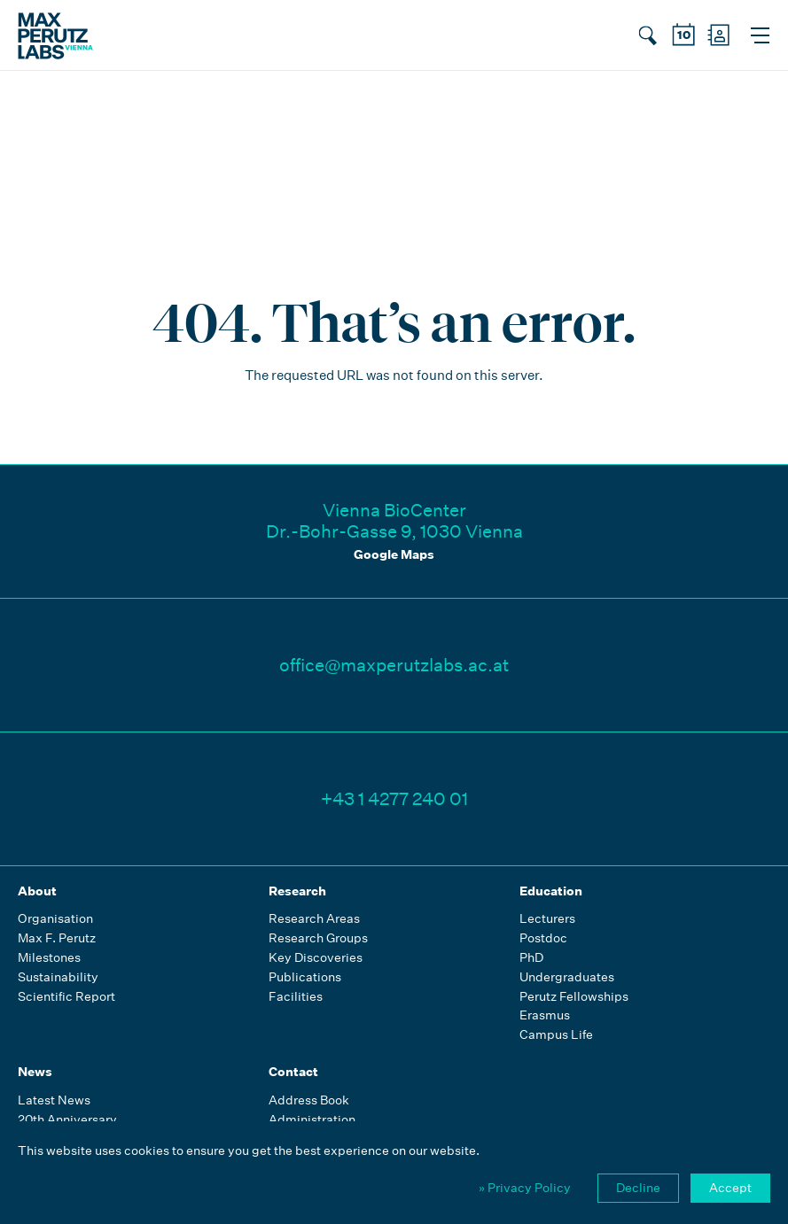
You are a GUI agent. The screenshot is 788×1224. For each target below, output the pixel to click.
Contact (293, 1072)
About (37, 891)
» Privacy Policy (525, 1188)
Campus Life (556, 1034)
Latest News (54, 1100)
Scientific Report (66, 996)
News (35, 1072)
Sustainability (58, 977)
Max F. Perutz (57, 938)
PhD (531, 957)
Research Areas (314, 918)
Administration (312, 1119)
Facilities (296, 996)
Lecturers (547, 918)
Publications (305, 977)
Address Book (309, 1100)
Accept (730, 1188)
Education (550, 891)
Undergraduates (566, 977)
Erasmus (544, 1015)
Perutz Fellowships (573, 996)
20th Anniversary (67, 1119)
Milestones (49, 957)
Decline (638, 1188)
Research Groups (318, 938)
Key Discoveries (316, 957)
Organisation (55, 918)
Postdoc (543, 938)
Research (297, 891)
